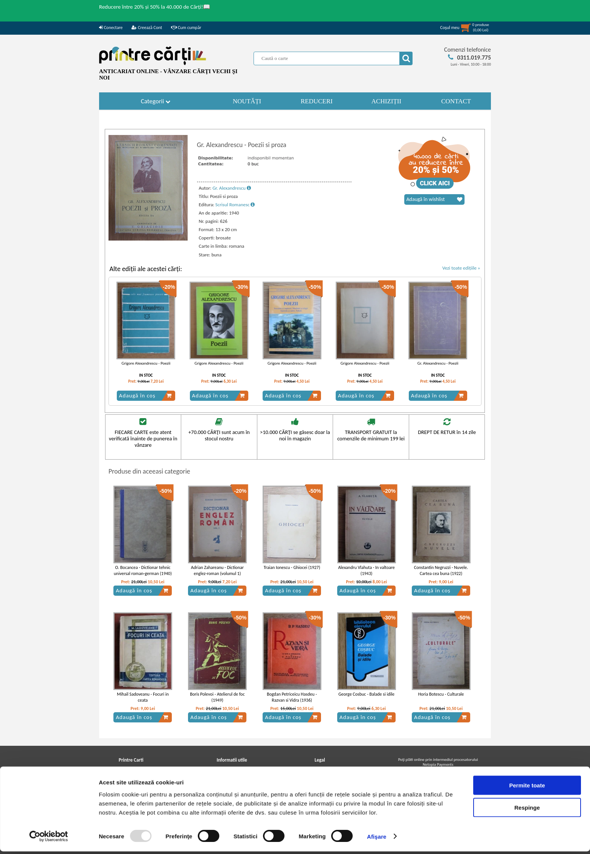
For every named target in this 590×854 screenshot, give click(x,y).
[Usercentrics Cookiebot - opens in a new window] (49, 839)
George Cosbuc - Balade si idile (366, 694)
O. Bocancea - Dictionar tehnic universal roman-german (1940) (143, 570)
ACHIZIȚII (386, 101)
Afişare (377, 839)
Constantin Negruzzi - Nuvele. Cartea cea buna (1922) (441, 570)
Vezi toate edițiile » (461, 268)
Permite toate (527, 788)
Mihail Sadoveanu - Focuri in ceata (143, 697)
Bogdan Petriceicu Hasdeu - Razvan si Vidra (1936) (292, 697)
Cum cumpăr (186, 27)
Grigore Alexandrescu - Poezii (146, 363)
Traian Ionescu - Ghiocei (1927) (292, 567)
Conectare (110, 27)
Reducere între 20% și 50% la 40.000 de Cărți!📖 (154, 6)
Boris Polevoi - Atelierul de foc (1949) (217, 697)
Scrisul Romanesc (235, 204)
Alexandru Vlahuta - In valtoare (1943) (366, 570)
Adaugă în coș (145, 395)
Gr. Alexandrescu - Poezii (438, 363)
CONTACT (456, 101)
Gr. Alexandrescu (231, 188)
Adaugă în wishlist (434, 199)
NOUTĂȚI (247, 101)
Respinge (527, 810)
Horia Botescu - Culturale (441, 694)
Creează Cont (146, 27)
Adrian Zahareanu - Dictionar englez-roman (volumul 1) (217, 570)
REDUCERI (317, 101)
